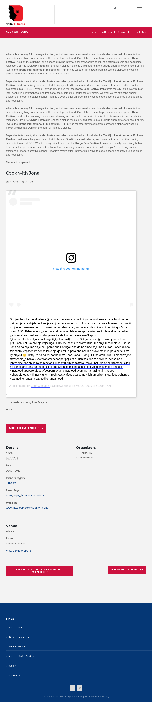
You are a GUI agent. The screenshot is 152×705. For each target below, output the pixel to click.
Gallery (12, 668)
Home (93, 32)
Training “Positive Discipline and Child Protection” (39, 572)
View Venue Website (18, 553)
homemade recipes (32, 497)
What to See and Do (18, 649)
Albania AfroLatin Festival (126, 571)
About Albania (16, 630)
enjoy (16, 497)
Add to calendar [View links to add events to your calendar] (25, 429)
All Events (107, 32)
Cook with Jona (40, 385)
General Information (19, 639)
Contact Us (14, 678)
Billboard (122, 32)
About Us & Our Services (21, 659)
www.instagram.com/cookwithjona (27, 510)
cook (9, 497)
